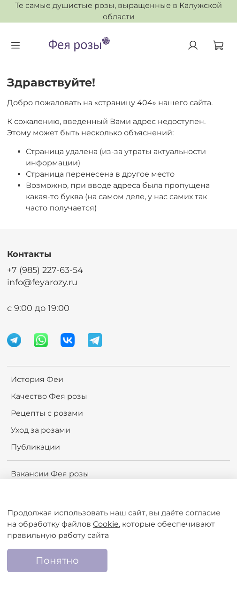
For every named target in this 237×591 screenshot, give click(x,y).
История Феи (37, 379)
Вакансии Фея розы (50, 473)
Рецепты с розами (47, 413)
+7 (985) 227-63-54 (45, 270)
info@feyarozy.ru (42, 282)
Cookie (106, 524)
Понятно (57, 560)
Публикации (35, 447)
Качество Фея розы (49, 396)
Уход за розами (40, 430)
